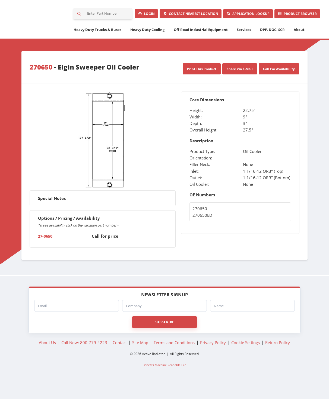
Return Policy (277, 358)
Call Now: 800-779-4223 (84, 358)
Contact (151, 29)
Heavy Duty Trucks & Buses (97, 45)
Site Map (140, 358)
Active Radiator (35, 27)
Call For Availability (279, 85)
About (299, 45)
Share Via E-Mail (240, 85)
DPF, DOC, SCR (272, 45)
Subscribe (164, 337)
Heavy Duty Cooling (147, 45)
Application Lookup (224, 29)
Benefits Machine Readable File (164, 380)
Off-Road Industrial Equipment (201, 45)
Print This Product (201, 85)
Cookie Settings (245, 358)
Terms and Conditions (174, 358)
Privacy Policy (213, 358)
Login (92, 29)
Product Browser (289, 29)
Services (244, 45)
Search (79, 14)
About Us (47, 358)
